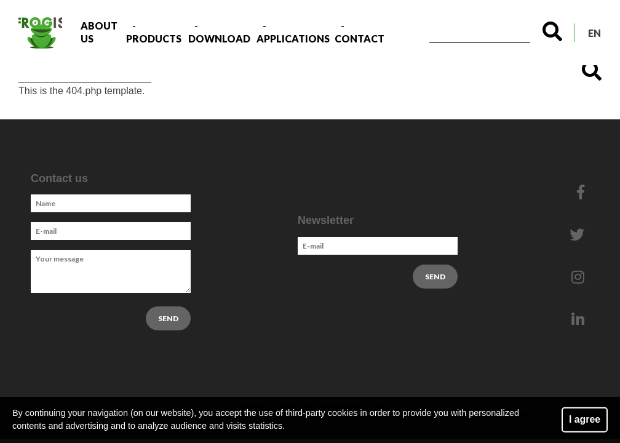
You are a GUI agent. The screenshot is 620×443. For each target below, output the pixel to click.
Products (153, 38)
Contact (359, 38)
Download (219, 38)
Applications (293, 38)
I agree (584, 419)
